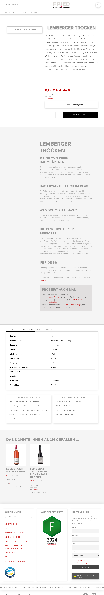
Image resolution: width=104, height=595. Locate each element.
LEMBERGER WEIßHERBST (16, 470)
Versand (50, 98)
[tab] (20, 330)
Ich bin (74, 552)
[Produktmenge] (50, 115)
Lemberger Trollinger (73, 305)
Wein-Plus (43, 280)
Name (74, 528)
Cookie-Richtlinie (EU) (15, 562)
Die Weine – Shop (13, 525)
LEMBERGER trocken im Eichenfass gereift (38, 473)
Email (73, 544)
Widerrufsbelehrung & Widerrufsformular (15, 547)
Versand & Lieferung (14, 533)
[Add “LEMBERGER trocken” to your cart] (24, 30)
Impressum (10, 553)
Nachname (75, 536)
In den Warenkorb (80, 114)
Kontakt (9, 557)
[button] (98, 5)
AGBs (7, 529)
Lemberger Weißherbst (51, 297)
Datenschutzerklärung (16, 542)
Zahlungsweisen (12, 538)
